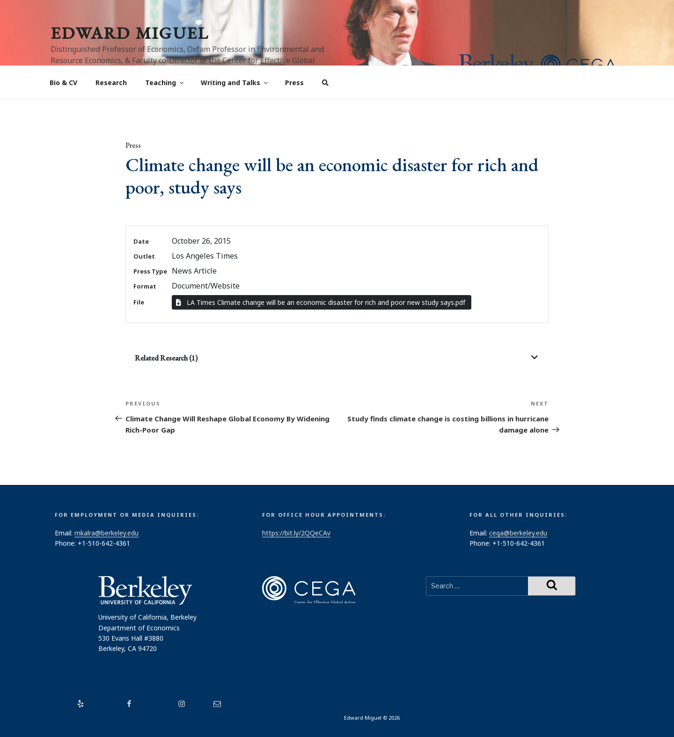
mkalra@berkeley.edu (106, 532)
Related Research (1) (166, 358)
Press (294, 82)
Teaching (165, 82)
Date (141, 241)
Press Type (150, 271)
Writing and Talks (235, 82)
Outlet (144, 256)
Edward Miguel (130, 33)
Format (144, 286)
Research (111, 82)
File (138, 302)
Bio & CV (63, 82)
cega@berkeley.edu (518, 532)
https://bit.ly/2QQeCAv (296, 532)
